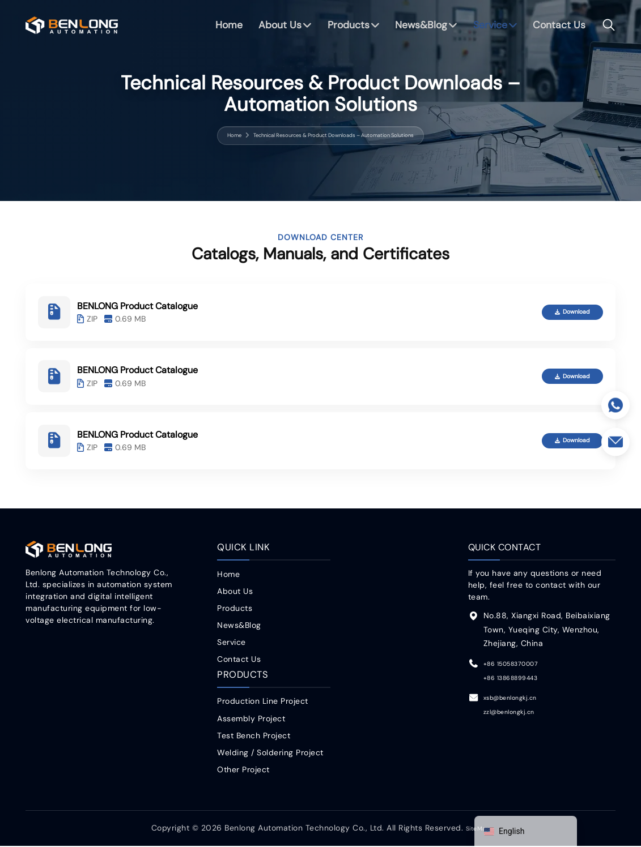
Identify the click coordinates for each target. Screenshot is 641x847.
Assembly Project (251, 720)
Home (223, 28)
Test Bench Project (253, 737)
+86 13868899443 (520, 679)
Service (489, 28)
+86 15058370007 (520, 665)
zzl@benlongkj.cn (516, 713)
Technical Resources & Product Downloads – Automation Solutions (335, 135)
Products (344, 28)
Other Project (243, 770)
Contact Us (558, 28)
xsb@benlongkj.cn (519, 699)
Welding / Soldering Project (270, 753)
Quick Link (241, 549)
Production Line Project (262, 703)
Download (561, 312)
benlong (72, 28)
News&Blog (418, 28)
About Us (275, 28)
